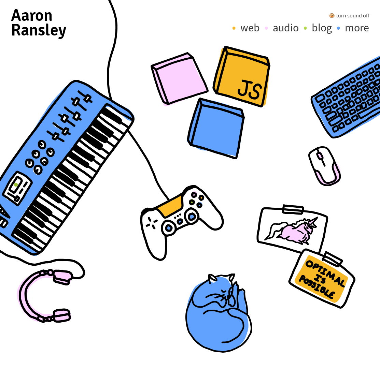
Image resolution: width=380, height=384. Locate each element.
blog (322, 27)
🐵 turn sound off (348, 15)
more (357, 27)
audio (286, 27)
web (250, 27)
